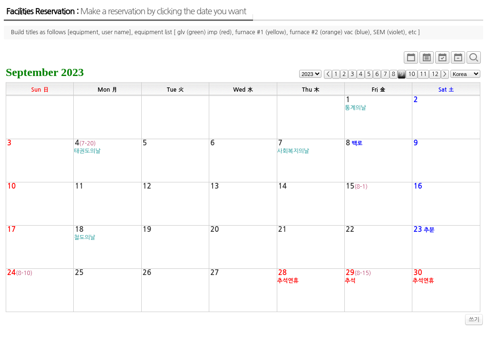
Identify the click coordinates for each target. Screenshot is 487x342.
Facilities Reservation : (126, 11)
